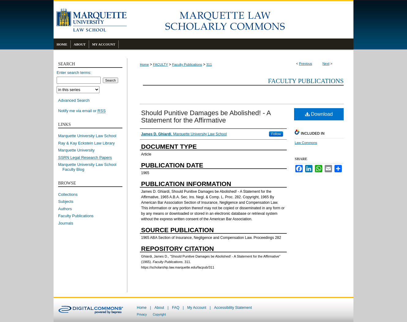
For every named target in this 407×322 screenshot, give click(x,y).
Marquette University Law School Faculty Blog (89, 167)
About (159, 308)
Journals (65, 223)
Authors (65, 209)
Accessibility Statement (233, 308)
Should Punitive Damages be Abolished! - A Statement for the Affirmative (206, 116)
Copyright (159, 314)
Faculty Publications (187, 64)
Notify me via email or (82, 110)
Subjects (65, 201)
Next (326, 63)
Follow (276, 134)
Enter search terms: (74, 72)
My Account (196, 308)
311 (209, 64)
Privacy (142, 314)
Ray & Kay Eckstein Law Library (86, 143)
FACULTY (160, 64)
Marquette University (76, 150)
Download (319, 114)
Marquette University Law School (87, 136)
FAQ (175, 308)
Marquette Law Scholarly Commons (240, 19)
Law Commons (306, 143)
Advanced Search (74, 100)
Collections (68, 194)
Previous (305, 63)
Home (144, 64)
